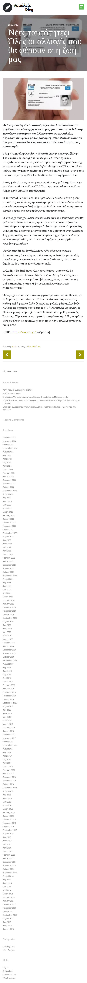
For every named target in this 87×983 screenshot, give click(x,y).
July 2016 (7, 795)
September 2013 (10, 915)
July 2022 (7, 540)
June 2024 (7, 459)
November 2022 (9, 526)
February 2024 (9, 473)
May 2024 (7, 462)
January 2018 (8, 731)
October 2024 (8, 445)
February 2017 (9, 770)
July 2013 (7, 922)
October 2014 (8, 869)
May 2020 (7, 632)
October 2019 (8, 657)
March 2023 (8, 512)
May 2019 (7, 674)
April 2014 (7, 890)
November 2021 (9, 568)
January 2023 (8, 519)
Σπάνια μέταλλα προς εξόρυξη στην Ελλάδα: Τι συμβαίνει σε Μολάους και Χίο (35, 397)
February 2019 (9, 685)
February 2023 (9, 515)
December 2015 (9, 819)
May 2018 (7, 717)
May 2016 (7, 802)
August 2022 (8, 537)
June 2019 (7, 671)
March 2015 (8, 851)
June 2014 (7, 883)
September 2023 (10, 491)
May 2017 (7, 759)
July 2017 (7, 752)
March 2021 (8, 597)
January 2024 (8, 476)
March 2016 (8, 809)
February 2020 (9, 643)
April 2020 (7, 636)
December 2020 (9, 607)
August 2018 (8, 706)
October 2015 (8, 827)
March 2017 (8, 766)
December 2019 (9, 650)
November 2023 (9, 484)
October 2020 (8, 614)
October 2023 (8, 487)
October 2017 (8, 742)
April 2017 (7, 763)
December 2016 (9, 777)
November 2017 (9, 738)
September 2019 (10, 660)
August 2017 (8, 749)
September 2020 (10, 618)
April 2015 (7, 848)
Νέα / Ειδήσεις (34, 346)
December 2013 (9, 904)
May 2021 (7, 590)
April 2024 (7, 466)
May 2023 (7, 505)
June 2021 (7, 586)
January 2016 (8, 816)
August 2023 (8, 494)
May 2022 (7, 547)
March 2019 (8, 682)
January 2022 (8, 561)
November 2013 (9, 908)
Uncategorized (9, 946)
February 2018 (9, 728)
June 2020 (7, 628)
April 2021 (7, 593)
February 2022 (9, 558)
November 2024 (9, 441)
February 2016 (9, 812)
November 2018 (9, 696)
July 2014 (7, 880)
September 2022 (10, 533)
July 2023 (7, 498)
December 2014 (9, 862)
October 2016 (8, 784)
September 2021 (10, 575)
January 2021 (8, 604)
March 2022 (8, 554)
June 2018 (7, 713)
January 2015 (8, 858)
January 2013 (8, 929)
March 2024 (8, 469)
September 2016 (10, 788)
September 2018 (10, 703)
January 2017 (8, 773)
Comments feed (9, 974)
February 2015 (9, 855)
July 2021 (7, 583)
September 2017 (10, 745)
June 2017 (7, 756)
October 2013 (8, 911)
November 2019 (9, 653)
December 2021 (9, 565)
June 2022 (7, 544)
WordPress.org (9, 978)
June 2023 (7, 501)
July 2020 (7, 625)
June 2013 (7, 926)
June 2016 (7, 798)
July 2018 (7, 710)
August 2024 (8, 452)
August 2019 (8, 664)
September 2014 (10, 872)
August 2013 (8, 918)
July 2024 (7, 455)
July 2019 (7, 667)
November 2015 (9, 823)
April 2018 (7, 720)
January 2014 (8, 901)
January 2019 (8, 689)
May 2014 (7, 887)
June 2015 (7, 841)
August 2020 (8, 621)
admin (14, 346)
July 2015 (7, 837)
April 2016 (7, 805)
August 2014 (8, 876)
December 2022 (9, 522)
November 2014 (9, 865)
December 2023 (9, 480)
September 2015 (10, 830)
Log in (5, 967)
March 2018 (8, 724)
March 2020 (8, 639)
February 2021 (9, 600)
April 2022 (7, 551)
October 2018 (8, 699)
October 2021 (8, 572)
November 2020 (9, 611)
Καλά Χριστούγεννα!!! (12, 393)
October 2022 (8, 529)
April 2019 (7, 678)
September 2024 (10, 448)
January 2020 (8, 646)
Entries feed (8, 971)
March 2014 (8, 894)
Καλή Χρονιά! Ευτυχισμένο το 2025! (18, 390)
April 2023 (7, 508)
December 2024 (9, 438)
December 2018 (9, 692)
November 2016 (9, 781)
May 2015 (7, 844)
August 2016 (8, 791)
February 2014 (9, 897)
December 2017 (9, 735)
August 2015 (8, 834)
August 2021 (8, 579)
